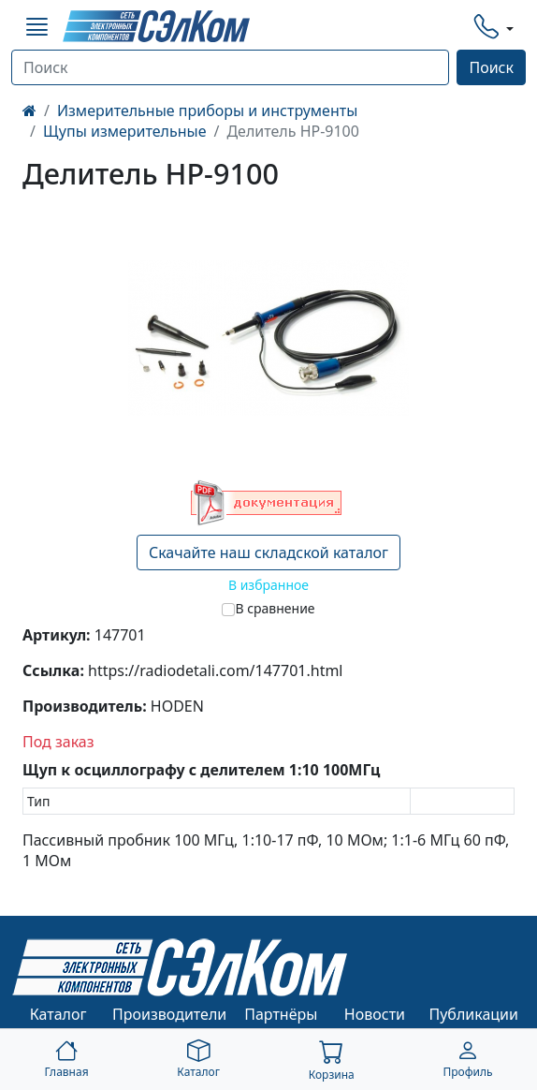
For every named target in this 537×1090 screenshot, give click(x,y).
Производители (169, 1014)
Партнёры (280, 1014)
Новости (374, 1014)
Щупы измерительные (125, 131)
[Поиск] (230, 67)
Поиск (491, 67)
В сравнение (274, 608)
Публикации (473, 1014)
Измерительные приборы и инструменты (207, 110)
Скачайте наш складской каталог (268, 552)
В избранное (268, 585)
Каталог (58, 1014)
